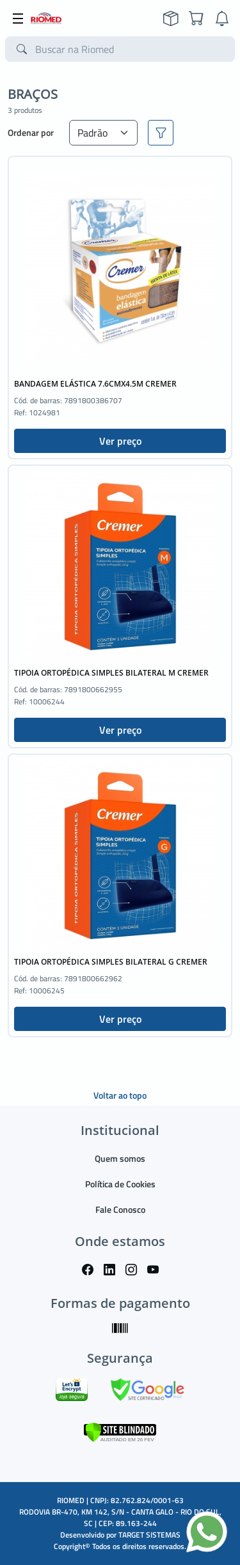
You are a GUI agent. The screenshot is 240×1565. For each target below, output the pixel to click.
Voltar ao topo (120, 1095)
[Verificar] (120, 1431)
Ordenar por (31, 132)
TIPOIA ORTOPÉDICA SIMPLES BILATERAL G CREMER (110, 961)
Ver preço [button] (120, 441)
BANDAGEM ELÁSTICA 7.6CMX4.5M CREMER (95, 383)
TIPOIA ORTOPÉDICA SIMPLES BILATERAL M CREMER (111, 672)
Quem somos (120, 1158)
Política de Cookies (120, 1183)
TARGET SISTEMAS (149, 1535)
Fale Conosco (120, 1209)
